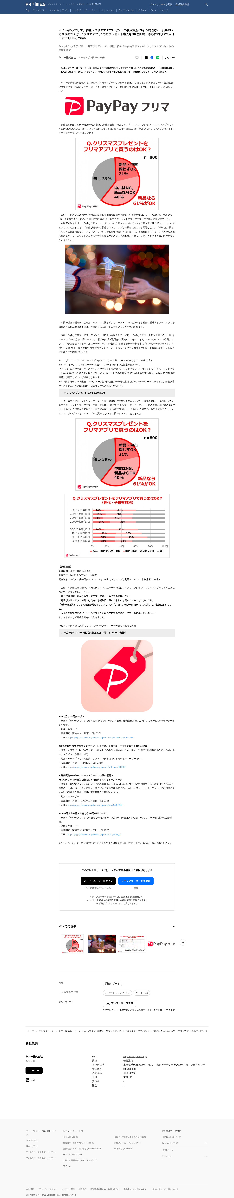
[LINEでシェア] (157, 57)
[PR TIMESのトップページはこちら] (63, 4)
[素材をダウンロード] (166, 57)
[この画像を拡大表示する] (73, 943)
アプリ (65, 10)
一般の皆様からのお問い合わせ (164, 1189)
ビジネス (141, 10)
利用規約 (82, 1189)
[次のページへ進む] (183, 942)
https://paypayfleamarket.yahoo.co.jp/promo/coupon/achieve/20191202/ (100, 737)
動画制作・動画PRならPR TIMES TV (78, 1142)
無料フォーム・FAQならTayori (127, 1142)
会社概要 (30, 1189)
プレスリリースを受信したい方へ (40, 1152)
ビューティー (91, 10)
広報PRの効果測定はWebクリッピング (80, 1160)
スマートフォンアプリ (117, 993)
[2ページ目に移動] (174, 926)
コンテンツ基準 (68, 1189)
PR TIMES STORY (70, 1137)
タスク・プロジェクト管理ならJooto (130, 1137)
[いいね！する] (137, 57)
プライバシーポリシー (47, 1189)
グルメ (153, 10)
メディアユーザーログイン (98, 881)
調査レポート (112, 983)
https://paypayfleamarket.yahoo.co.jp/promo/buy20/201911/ (95, 805)
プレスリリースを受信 (161, 4)
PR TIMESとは (32, 1140)
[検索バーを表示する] (206, 4)
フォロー (34, 1070)
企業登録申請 (182, 4)
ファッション (108, 10)
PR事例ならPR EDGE (123, 1148)
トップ (30, 1031)
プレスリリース (46, 1031)
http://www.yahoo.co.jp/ (135, 1056)
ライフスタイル (126, 10)
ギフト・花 (142, 993)
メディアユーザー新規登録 (135, 881)
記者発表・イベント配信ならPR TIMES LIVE (82, 1148)
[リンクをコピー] (172, 57)
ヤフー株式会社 (66, 1031)
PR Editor (67, 1166)
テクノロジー (39, 10)
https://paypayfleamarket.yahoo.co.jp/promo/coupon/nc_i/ (94, 834)
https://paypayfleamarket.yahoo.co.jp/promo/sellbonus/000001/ (96, 767)
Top (28, 10)
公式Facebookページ (171, 1137)
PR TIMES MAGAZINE (72, 1154)
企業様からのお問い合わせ (135, 1189)
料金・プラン (32, 1146)
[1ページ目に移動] (173, 926)
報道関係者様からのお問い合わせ (105, 1189)
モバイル (54, 10)
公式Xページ (167, 1150)
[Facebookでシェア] (152, 57)
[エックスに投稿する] (146, 57)
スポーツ (164, 10)
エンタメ (76, 10)
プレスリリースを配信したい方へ (40, 1158)
